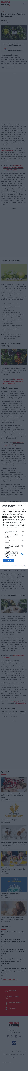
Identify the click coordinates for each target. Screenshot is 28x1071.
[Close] (25, 505)
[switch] (22, 535)
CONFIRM (8, 560)
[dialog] (14, 535)
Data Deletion (5, 566)
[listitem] (14, 532)
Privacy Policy (22, 566)
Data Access (14, 566)
